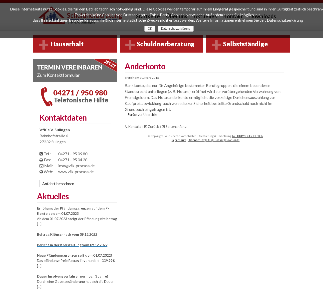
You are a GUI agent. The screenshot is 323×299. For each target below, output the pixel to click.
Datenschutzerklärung (175, 28)
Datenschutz (196, 140)
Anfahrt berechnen (58, 183)
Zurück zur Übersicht (142, 115)
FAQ (209, 140)
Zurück (152, 126)
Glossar (218, 140)
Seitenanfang (174, 126)
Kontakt (133, 126)
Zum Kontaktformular (58, 75)
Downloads (232, 140)
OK (150, 28)
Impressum (179, 140)
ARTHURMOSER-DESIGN (247, 136)
